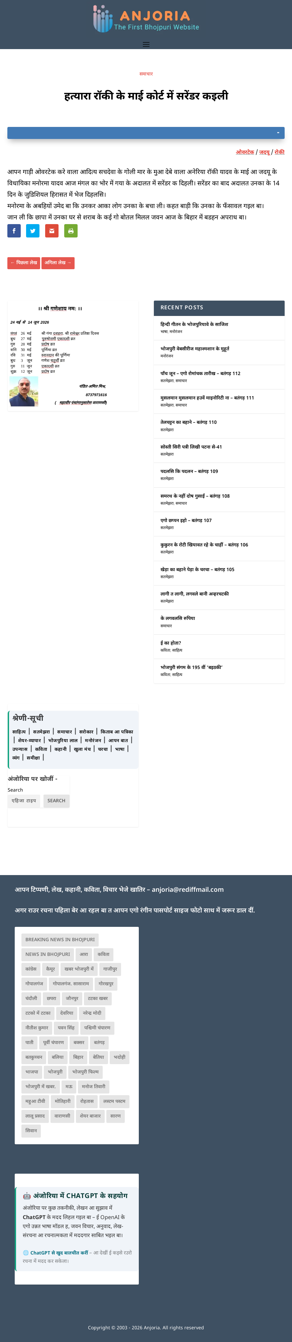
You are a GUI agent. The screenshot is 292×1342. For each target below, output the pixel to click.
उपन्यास (20, 749)
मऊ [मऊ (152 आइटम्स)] (69, 1087)
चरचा (103, 749)
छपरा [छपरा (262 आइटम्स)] (51, 999)
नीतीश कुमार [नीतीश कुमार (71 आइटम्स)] (36, 1028)
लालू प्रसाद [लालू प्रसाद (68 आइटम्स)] (35, 1116)
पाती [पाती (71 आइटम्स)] (29, 1043)
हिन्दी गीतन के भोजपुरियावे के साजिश (194, 325)
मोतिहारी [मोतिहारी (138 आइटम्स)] (63, 1102)
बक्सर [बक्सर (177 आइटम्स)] (79, 1043)
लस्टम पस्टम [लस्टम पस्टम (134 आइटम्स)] (114, 1102)
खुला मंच (83, 749)
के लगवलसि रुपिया (178, 619)
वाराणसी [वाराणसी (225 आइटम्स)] (62, 1116)
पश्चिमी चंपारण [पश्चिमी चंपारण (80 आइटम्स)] (97, 1028)
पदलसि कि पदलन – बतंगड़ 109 (189, 472)
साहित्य (177, 650)
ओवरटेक (245, 152)
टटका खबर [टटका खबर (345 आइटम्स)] (98, 999)
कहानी (61, 749)
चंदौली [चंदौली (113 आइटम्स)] (31, 999)
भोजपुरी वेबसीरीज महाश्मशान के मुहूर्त (195, 349)
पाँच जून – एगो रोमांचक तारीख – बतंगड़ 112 (200, 374)
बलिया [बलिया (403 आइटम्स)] (58, 1057)
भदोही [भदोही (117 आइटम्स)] (119, 1057)
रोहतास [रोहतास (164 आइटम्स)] (87, 1102)
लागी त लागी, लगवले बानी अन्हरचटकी (195, 594)
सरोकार (87, 732)
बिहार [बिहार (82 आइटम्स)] (78, 1057)
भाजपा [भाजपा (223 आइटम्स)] (31, 1072)
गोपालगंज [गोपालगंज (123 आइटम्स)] (34, 984)
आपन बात (118, 741)
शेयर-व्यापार (30, 741)
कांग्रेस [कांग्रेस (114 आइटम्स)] (30, 969)
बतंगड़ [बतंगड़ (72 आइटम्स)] (99, 1043)
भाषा (164, 332)
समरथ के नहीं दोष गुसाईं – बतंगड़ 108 (195, 496)
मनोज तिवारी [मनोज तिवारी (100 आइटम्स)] (93, 1087)
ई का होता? (171, 643)
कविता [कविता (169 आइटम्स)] (103, 955)
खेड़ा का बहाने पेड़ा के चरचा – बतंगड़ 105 (197, 570)
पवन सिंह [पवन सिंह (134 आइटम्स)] (66, 1028)
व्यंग (16, 758)
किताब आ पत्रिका (117, 732)
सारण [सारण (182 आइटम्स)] (115, 1116)
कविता (165, 650)
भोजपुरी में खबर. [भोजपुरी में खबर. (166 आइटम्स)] (40, 1087)
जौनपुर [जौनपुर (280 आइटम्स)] (72, 999)
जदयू (264, 152)
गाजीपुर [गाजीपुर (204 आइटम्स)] (110, 969)
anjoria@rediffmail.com (188, 890)
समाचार (146, 74)
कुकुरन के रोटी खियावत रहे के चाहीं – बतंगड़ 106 (204, 545)
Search (15, 790)
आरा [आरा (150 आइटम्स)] (84, 955)
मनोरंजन (176, 332)
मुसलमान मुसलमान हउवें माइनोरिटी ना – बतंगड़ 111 (207, 398)
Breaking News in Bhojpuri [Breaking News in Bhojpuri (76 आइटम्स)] (60, 940)
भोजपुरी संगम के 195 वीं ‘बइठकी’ (192, 668)
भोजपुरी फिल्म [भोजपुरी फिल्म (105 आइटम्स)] (85, 1072)
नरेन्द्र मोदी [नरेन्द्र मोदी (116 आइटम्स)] (92, 1013)
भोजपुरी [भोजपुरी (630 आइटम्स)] (55, 1072)
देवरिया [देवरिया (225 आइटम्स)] (66, 1013)
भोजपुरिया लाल (64, 741)
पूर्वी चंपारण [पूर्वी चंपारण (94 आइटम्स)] (53, 1043)
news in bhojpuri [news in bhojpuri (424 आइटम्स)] (47, 955)
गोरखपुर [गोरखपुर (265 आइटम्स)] (106, 984)
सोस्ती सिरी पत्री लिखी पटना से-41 (191, 447)
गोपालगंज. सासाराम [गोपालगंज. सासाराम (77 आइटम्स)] (71, 984)
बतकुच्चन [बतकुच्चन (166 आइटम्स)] (33, 1057)
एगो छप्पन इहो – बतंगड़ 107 (186, 521)
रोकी (280, 152)
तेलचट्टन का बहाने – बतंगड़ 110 (189, 423)
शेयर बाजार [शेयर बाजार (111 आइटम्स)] (90, 1116)
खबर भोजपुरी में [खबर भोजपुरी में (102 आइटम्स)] (79, 969)
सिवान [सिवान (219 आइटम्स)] (31, 1131)
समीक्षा (34, 758)
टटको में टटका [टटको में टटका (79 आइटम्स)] (38, 1013)
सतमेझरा (167, 381)
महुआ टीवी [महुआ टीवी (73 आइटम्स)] (35, 1102)
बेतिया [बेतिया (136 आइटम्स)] (98, 1057)
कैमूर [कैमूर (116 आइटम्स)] (50, 969)
